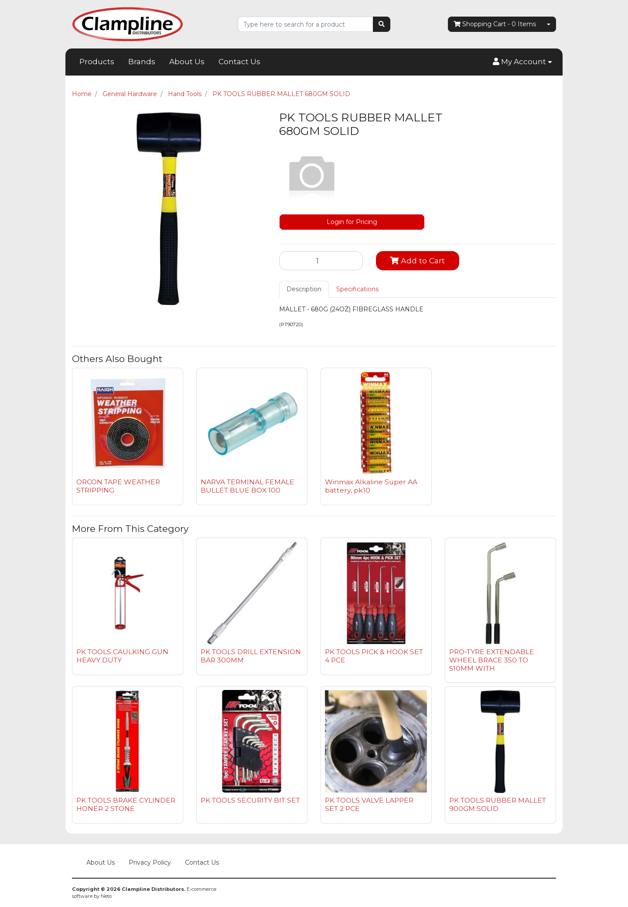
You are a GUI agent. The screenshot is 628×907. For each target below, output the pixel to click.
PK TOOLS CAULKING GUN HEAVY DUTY (122, 656)
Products (96, 61)
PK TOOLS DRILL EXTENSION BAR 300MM (251, 656)
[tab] (304, 289)
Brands (141, 61)
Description (304, 289)
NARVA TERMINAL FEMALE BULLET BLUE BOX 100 (247, 486)
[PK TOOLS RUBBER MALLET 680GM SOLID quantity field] (321, 260)
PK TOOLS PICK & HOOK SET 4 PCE (374, 656)
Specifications (357, 289)
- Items (495, 24)
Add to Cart (417, 260)
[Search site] (381, 24)
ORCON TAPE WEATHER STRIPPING (118, 486)
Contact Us (239, 61)
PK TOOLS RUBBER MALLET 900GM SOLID (497, 804)
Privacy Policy (150, 862)
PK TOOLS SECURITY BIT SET (250, 800)
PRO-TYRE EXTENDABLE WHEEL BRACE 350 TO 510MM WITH (491, 660)
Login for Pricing (352, 222)
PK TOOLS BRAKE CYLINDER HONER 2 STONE (125, 804)
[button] (522, 62)
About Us (187, 61)
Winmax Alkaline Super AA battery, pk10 (371, 486)
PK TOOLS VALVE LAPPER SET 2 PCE (369, 804)
